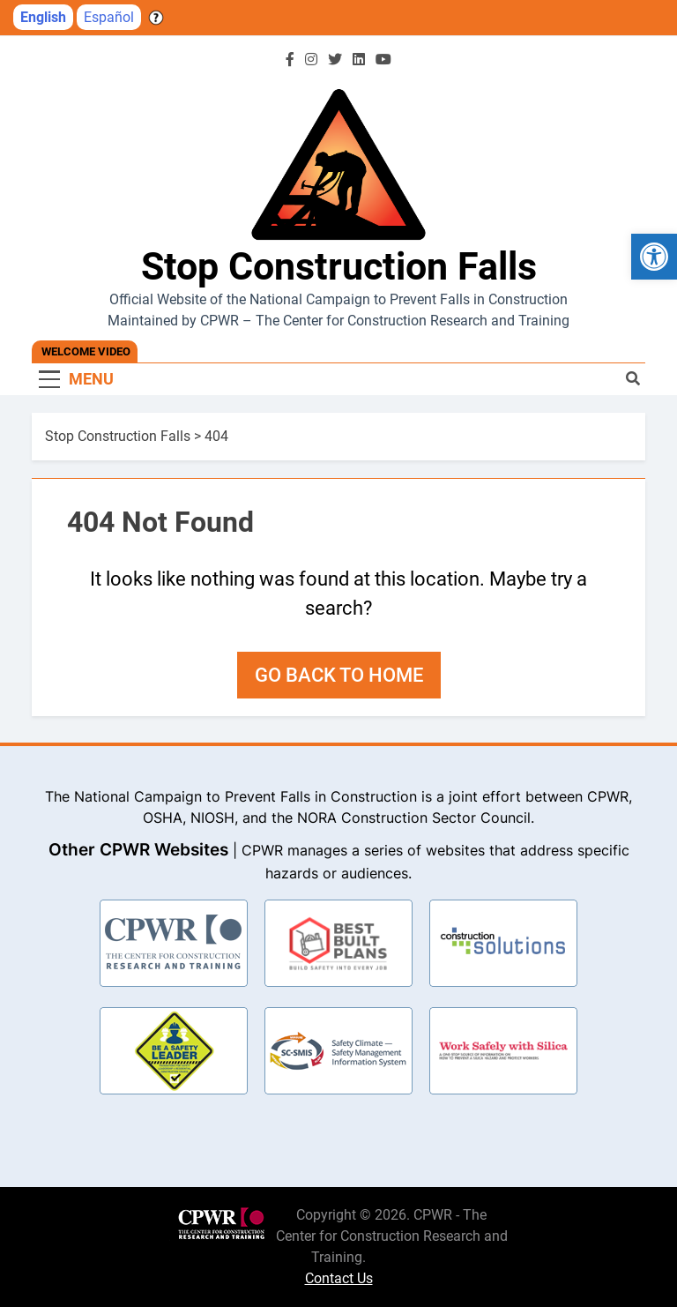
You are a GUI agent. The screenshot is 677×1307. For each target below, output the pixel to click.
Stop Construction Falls (339, 266)
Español (109, 17)
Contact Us (339, 1278)
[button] (654, 257)
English (43, 17)
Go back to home (339, 675)
